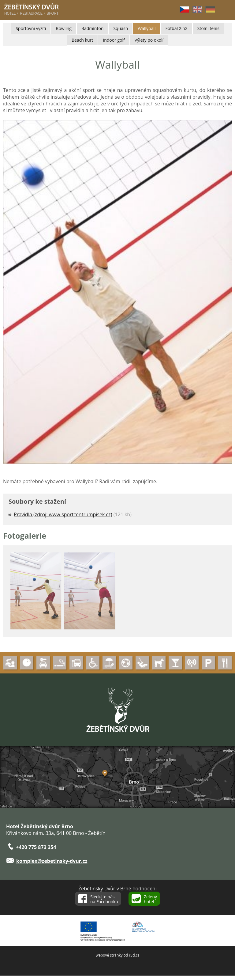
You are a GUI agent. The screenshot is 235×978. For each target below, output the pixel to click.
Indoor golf (114, 40)
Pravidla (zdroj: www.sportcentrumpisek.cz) (63, 514)
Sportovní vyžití (31, 28)
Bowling (64, 28)
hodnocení (144, 888)
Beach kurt (82, 40)
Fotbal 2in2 (176, 28)
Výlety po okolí (149, 40)
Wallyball (146, 28)
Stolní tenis (208, 28)
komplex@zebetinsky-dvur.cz (52, 861)
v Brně (124, 888)
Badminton (92, 28)
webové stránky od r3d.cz (117, 955)
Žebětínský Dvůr (96, 888)
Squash (120, 28)
